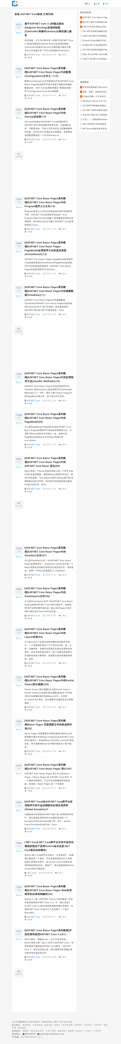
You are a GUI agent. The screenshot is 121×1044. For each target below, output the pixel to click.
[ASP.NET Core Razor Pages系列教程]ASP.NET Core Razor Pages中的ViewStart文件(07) (45, 551)
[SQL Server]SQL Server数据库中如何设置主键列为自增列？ (94, 54)
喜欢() (19, 32)
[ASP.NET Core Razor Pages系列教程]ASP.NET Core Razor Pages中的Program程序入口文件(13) (45, 202)
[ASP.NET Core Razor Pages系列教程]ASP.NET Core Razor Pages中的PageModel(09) (45, 418)
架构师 (71, 1031)
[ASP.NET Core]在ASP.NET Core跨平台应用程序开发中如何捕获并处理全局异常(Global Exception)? (49, 805)
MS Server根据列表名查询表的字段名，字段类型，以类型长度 (94, 129)
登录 (106, 3)
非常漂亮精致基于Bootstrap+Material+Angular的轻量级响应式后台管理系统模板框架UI (94, 87)
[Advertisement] (49, 170)
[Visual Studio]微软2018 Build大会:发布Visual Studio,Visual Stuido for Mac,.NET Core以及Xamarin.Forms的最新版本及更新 (94, 40)
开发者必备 (38, 1025)
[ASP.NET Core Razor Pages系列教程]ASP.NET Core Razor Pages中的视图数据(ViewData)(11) (49, 291)
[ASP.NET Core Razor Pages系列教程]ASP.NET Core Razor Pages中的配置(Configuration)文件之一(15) (48, 72)
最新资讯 (27, 1025)
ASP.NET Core (33, 55)
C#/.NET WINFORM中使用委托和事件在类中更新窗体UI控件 (94, 110)
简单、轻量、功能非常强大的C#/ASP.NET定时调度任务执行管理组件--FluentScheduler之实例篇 (94, 92)
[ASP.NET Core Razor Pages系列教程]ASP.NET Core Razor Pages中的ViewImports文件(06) (45, 592)
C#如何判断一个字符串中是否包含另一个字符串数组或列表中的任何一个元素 (94, 96)
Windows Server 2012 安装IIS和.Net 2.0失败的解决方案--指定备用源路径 (94, 101)
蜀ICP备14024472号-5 (31, 1037)
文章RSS (78, 1025)
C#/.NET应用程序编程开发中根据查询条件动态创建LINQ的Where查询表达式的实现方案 (94, 50)
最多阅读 (48, 1025)
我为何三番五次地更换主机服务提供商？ (94, 22)
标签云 (57, 1025)
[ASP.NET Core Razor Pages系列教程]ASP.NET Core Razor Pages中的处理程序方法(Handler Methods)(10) (49, 377)
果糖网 (26, 1031)
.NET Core (32, 873)
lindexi (88, 1031)
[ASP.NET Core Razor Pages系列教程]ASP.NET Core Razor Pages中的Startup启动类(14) (45, 113)
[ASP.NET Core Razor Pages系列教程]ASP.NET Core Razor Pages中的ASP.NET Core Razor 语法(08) (45, 462)
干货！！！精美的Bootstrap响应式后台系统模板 (94, 119)
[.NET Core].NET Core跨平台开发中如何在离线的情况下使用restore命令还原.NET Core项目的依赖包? (49, 846)
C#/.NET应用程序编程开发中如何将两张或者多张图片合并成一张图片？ (94, 31)
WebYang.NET (37, 1031)
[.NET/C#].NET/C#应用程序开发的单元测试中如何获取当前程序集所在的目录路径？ (94, 36)
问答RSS (98, 1025)
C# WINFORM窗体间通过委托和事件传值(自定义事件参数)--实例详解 (94, 106)
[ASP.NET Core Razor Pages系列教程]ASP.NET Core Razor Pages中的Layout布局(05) (45, 633)
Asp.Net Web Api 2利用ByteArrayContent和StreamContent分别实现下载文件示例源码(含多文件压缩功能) (94, 115)
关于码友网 (67, 1025)
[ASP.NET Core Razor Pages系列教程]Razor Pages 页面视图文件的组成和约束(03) (48, 724)
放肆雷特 (62, 1031)
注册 (97, 3)
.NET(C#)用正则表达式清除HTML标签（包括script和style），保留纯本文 (94, 27)
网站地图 (22, 1028)
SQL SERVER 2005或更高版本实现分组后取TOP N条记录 (94, 124)
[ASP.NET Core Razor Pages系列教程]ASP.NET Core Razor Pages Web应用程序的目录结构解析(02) (48, 890)
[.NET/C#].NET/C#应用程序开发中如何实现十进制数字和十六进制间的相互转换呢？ (94, 59)
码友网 (15, 1022)
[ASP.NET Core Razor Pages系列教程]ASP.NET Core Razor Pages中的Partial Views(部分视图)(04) (49, 680)
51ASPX (97, 1031)
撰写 (87, 4)
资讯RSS (88, 1025)
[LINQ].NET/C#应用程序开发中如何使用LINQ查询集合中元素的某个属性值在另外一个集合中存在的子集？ (94, 45)
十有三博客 (51, 1031)
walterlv (79, 1031)
